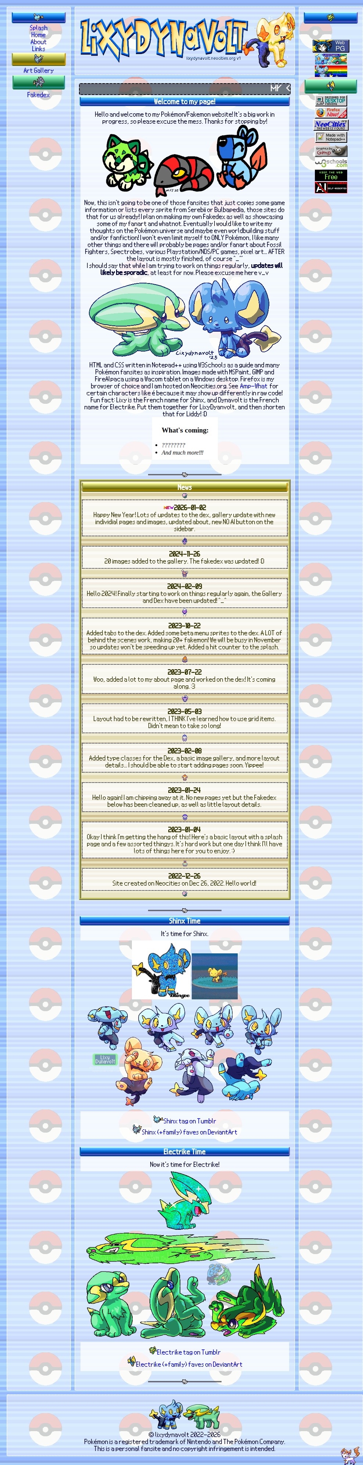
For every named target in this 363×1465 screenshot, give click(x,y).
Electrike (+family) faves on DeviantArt (185, 1366)
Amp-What (254, 387)
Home (39, 34)
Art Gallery (39, 70)
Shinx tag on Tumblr (185, 1122)
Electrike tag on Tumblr (185, 1354)
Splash (39, 27)
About (39, 41)
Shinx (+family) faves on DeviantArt (185, 1133)
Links (39, 48)
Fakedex (39, 94)
